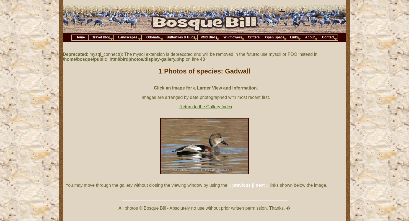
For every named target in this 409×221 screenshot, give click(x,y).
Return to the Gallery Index (205, 106)
